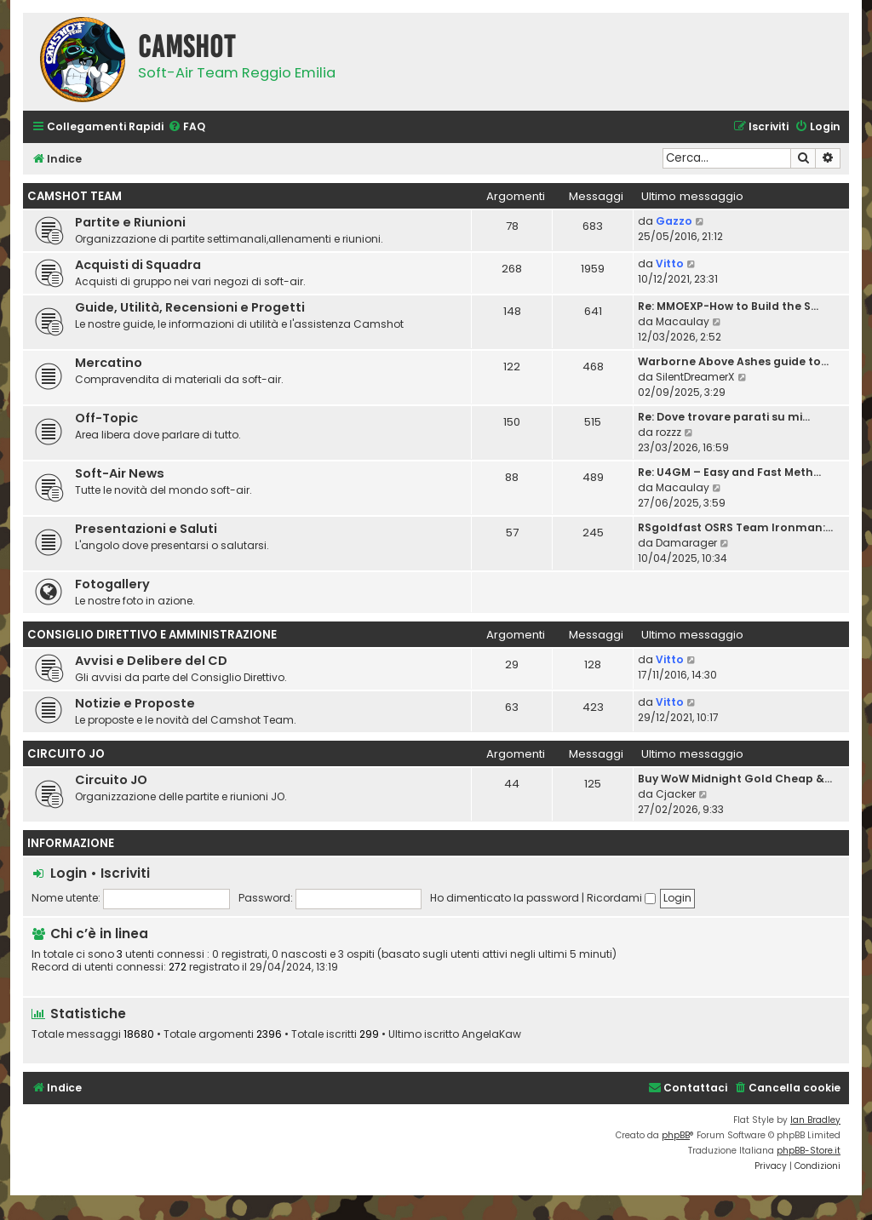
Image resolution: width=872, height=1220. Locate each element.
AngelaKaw (491, 1034)
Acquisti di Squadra (138, 264)
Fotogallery (112, 584)
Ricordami (621, 898)
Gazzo (674, 221)
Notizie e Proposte (135, 703)
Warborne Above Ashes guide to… (733, 361)
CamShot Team (74, 196)
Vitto (670, 263)
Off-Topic (106, 418)
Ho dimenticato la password (504, 898)
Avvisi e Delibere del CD (151, 660)
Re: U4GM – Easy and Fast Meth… (729, 472)
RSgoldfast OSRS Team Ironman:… (735, 527)
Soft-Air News (119, 473)
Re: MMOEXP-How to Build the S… (728, 306)
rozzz (668, 432)
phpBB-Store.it (808, 1150)
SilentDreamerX (695, 376)
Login (68, 873)
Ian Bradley (815, 1120)
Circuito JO (66, 754)
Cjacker (676, 794)
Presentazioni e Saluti (146, 528)
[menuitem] (186, 127)
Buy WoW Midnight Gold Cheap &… (735, 778)
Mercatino (108, 362)
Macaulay (682, 321)
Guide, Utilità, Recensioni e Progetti (190, 307)
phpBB (676, 1135)
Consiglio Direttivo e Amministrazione (152, 635)
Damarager (686, 543)
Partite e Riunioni (130, 222)
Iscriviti (125, 873)
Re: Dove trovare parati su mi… (724, 417)
